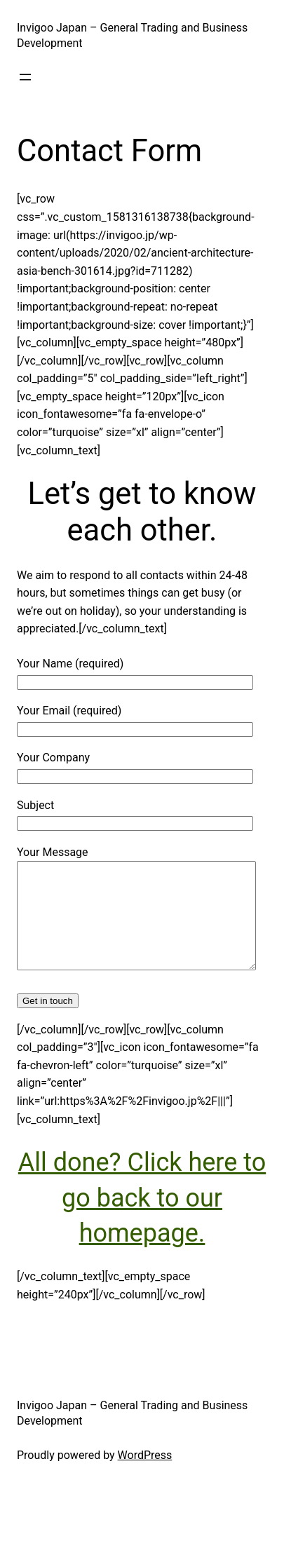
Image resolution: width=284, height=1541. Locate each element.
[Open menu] (25, 77)
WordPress (145, 1476)
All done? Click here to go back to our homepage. (142, 1219)
